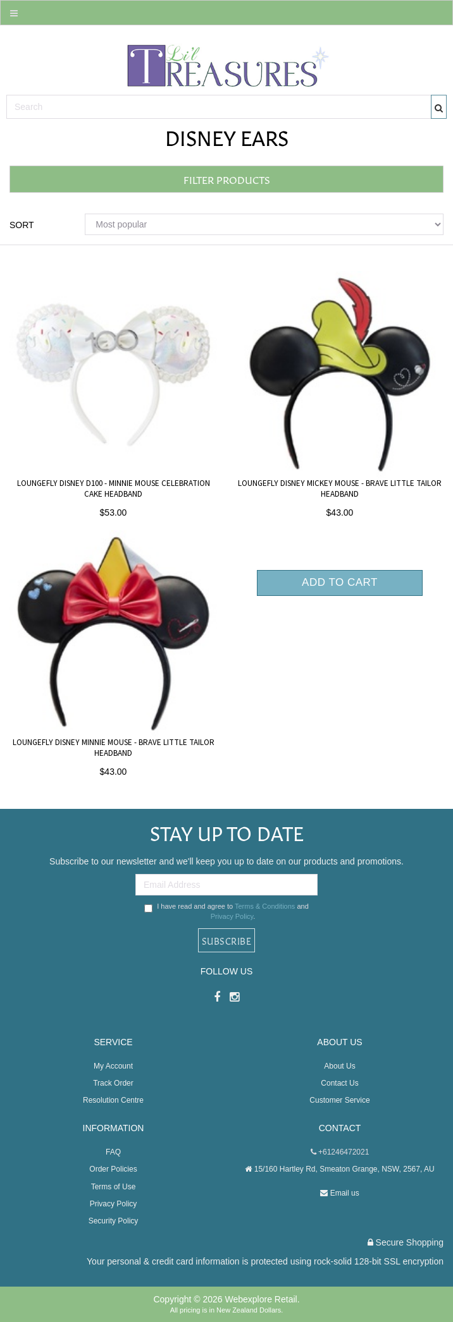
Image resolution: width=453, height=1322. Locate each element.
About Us (339, 1066)
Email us (339, 1193)
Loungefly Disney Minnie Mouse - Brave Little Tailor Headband (113, 748)
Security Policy (114, 1220)
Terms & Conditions (265, 906)
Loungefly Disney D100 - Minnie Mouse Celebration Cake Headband (113, 489)
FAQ (113, 1152)
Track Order (113, 1083)
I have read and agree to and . (226, 911)
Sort (21, 225)
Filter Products (226, 179)
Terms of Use (113, 1186)
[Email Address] (226, 884)
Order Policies (113, 1169)
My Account (113, 1066)
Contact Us (339, 1083)
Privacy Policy (232, 916)
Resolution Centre (113, 1100)
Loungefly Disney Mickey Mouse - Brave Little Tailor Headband (340, 489)
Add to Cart (340, 582)
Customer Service (339, 1100)
